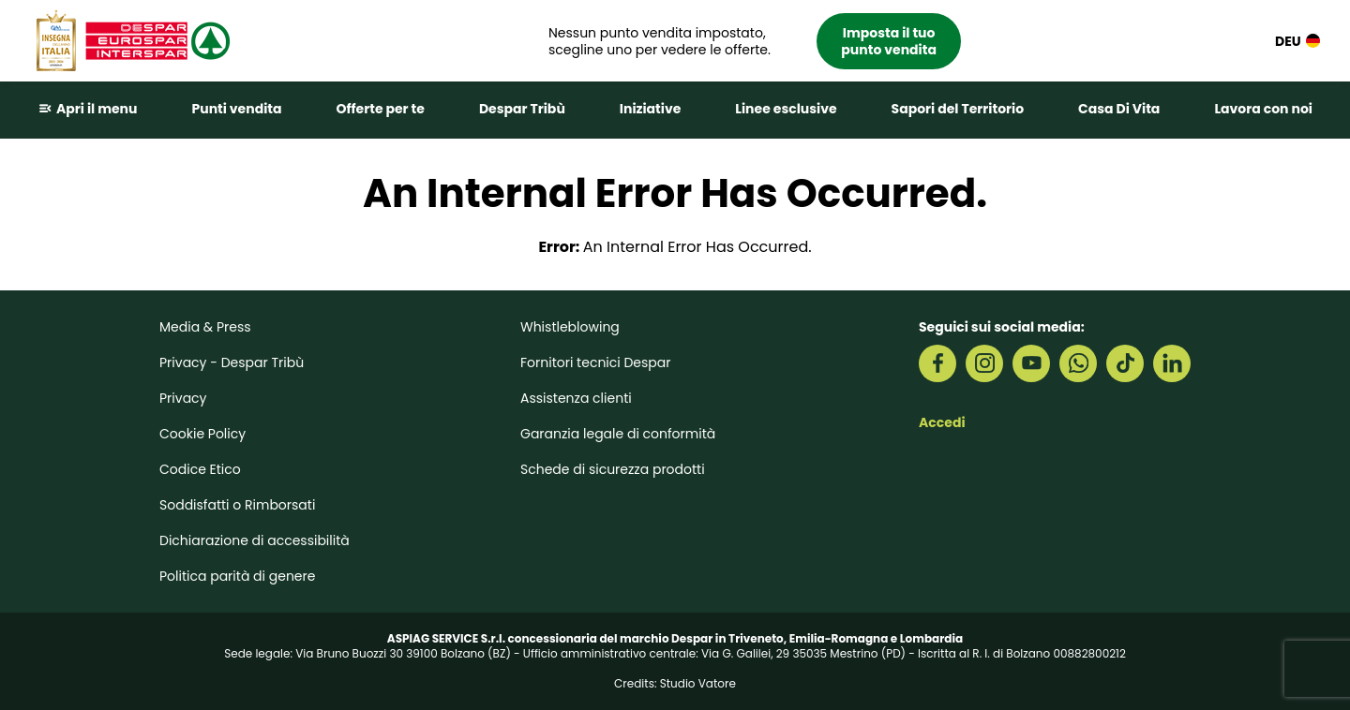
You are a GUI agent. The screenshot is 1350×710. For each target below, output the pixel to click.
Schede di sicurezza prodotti (612, 469)
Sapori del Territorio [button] (958, 108)
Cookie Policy (202, 433)
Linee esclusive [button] (785, 108)
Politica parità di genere (237, 576)
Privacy (182, 398)
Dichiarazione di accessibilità (254, 540)
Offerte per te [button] (381, 108)
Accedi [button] (942, 422)
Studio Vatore (698, 683)
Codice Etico (200, 469)
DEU (1297, 41)
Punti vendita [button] (236, 108)
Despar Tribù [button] (522, 108)
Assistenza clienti (576, 398)
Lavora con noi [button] (1263, 108)
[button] (754, 41)
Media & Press (205, 327)
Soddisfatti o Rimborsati (237, 505)
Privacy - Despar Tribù (231, 362)
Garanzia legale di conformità (617, 433)
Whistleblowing (570, 327)
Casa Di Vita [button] (1119, 108)
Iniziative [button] (650, 108)
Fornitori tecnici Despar (595, 362)
